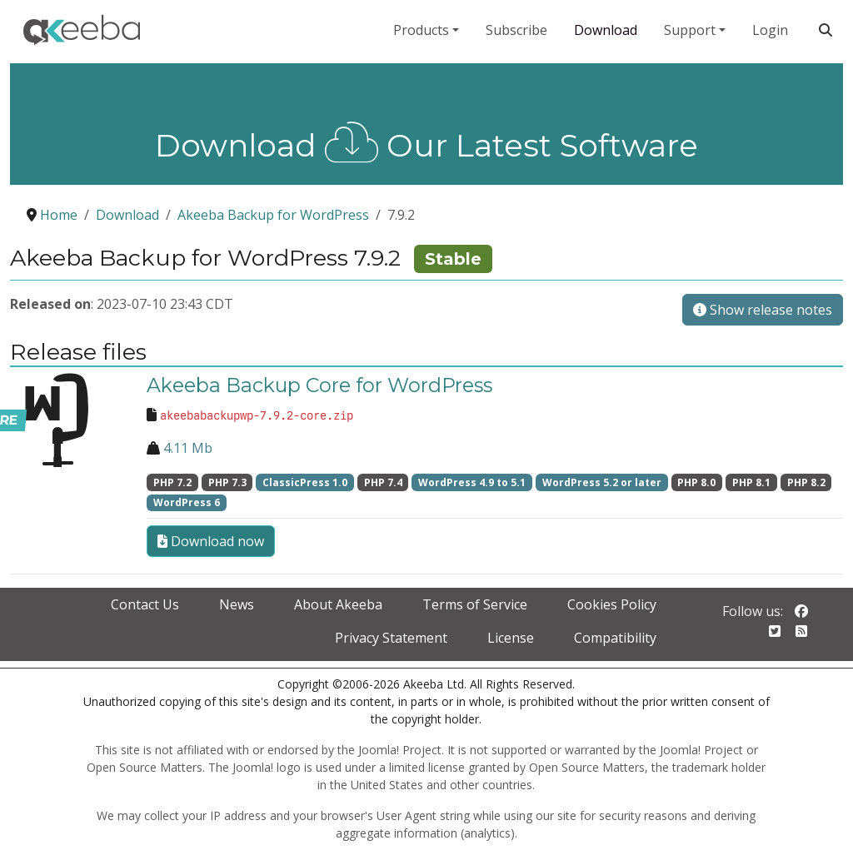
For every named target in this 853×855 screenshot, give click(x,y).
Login (770, 30)
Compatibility (615, 638)
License (510, 638)
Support (690, 30)
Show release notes (762, 310)
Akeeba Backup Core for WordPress (319, 385)
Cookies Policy (611, 604)
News (236, 604)
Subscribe (516, 30)
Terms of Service (474, 604)
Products (421, 30)
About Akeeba (338, 604)
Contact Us (145, 604)
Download (605, 30)
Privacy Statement (391, 638)
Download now (210, 541)
